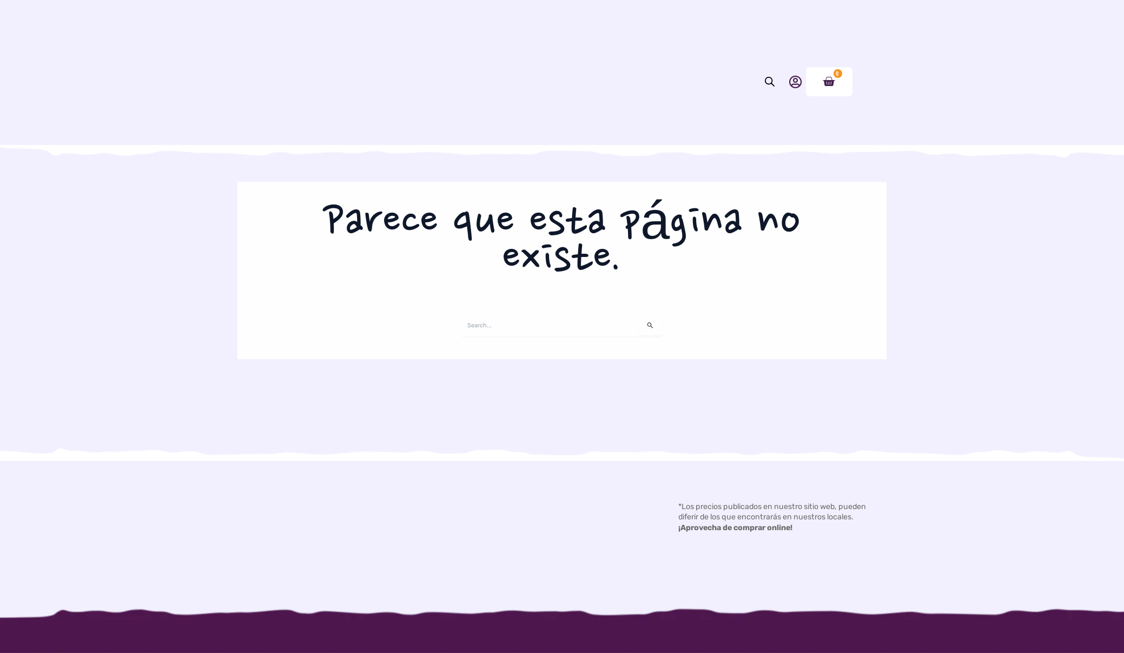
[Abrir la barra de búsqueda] (769, 114)
